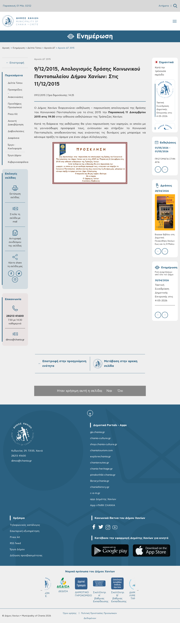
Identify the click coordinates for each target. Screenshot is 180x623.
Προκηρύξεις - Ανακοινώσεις (15, 93)
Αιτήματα (164, 6)
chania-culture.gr (100, 438)
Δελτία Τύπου (34, 48)
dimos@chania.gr (15, 340)
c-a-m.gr (95, 493)
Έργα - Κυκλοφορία (15, 147)
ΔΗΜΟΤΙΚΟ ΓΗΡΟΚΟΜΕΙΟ (128, 587)
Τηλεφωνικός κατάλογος (25, 525)
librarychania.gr (99, 481)
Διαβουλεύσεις (16, 131)
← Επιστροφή (15, 62)
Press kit (15, 537)
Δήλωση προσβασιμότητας (26, 555)
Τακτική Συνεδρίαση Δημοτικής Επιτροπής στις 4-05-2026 (164, 293)
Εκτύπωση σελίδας (15, 192)
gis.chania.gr (97, 432)
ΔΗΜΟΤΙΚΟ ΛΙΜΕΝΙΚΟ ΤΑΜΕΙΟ (55, 589)
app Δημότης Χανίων (103, 499)
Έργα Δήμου (14, 155)
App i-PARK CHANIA (102, 505)
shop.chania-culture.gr (103, 444)
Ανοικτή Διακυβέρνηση (15, 123)
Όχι (120, 390)
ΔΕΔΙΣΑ (108, 585)
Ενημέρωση (19, 48)
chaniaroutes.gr (99, 462)
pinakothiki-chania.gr (103, 475)
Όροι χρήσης (69, 613)
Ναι (109, 390)
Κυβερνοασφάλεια (16, 162)
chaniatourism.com (101, 450)
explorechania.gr (100, 456)
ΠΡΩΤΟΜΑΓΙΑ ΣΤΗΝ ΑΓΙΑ (165, 160)
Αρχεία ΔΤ (49, 48)
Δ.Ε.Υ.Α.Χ (72, 586)
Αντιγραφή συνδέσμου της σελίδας (15, 238)
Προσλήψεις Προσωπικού (15, 106)
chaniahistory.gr (99, 487)
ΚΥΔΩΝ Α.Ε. (90, 587)
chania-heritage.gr (101, 468)
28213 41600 (15, 316)
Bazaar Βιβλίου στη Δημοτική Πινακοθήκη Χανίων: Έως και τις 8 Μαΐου (165, 239)
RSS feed (15, 543)
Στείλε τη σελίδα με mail (15, 214)
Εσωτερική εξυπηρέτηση (24, 531)
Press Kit (13, 114)
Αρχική (5, 48)
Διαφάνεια (13, 138)
